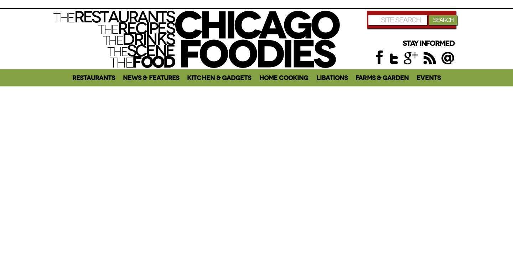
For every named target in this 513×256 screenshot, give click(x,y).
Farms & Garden (382, 78)
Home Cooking (284, 78)
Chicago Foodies (257, 39)
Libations (332, 78)
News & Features (151, 78)
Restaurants (93, 78)
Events (428, 78)
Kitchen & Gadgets (219, 78)
